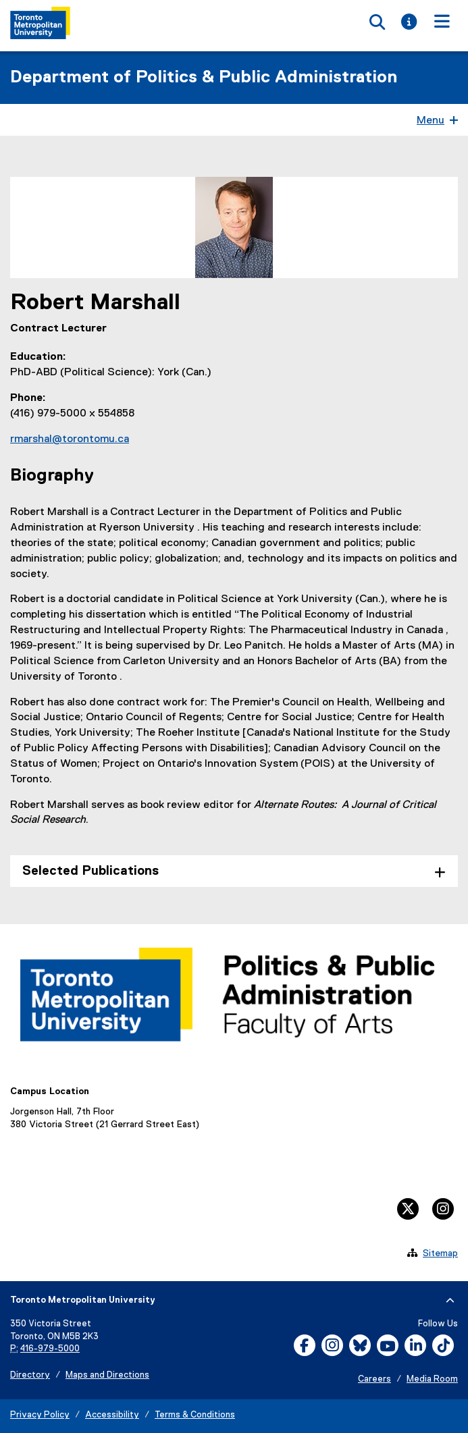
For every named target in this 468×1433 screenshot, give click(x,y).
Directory (30, 1375)
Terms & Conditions (195, 1415)
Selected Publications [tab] (90, 871)
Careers (374, 1379)
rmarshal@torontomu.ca (69, 439)
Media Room (432, 1379)
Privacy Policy (40, 1415)
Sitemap (440, 1253)
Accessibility (112, 1415)
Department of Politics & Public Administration (203, 77)
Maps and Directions (107, 1375)
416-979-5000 (50, 1349)
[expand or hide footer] (450, 1301)
